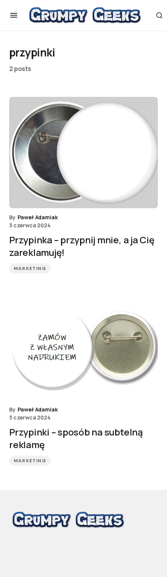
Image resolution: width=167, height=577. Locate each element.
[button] (13, 15)
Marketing (30, 268)
